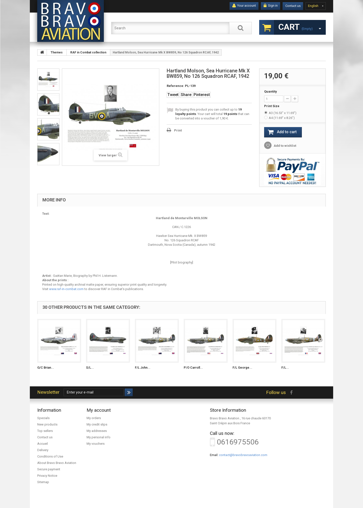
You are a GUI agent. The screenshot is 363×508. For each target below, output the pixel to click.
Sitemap (43, 482)
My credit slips (97, 424)
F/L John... (142, 367)
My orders (94, 418)
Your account (244, 5)
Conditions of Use (50, 456)
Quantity (270, 91)
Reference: (175, 86)
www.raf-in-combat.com (66, 289)
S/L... (90, 367)
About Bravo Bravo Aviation (56, 463)
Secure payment (48, 469)
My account (99, 410)
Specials (43, 418)
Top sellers (45, 431)
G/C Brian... (45, 367)
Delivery (42, 450)
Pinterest (202, 94)
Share (186, 94)
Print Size (272, 106)
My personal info (98, 437)
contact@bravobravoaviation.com (243, 455)
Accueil (42, 443)
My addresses (97, 431)
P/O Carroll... (193, 367)
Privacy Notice (47, 475)
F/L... (285, 367)
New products (47, 424)
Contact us (293, 6)
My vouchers (96, 443)
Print (178, 130)
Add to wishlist (284, 145)
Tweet (173, 94)
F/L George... (242, 367)
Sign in (271, 5)
